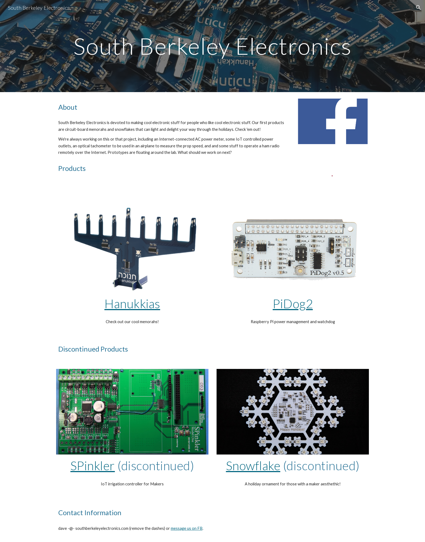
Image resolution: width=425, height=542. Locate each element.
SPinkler (92, 465)
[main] (212, 46)
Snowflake (253, 465)
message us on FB (186, 528)
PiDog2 (293, 303)
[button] (418, 7)
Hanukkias (132, 303)
